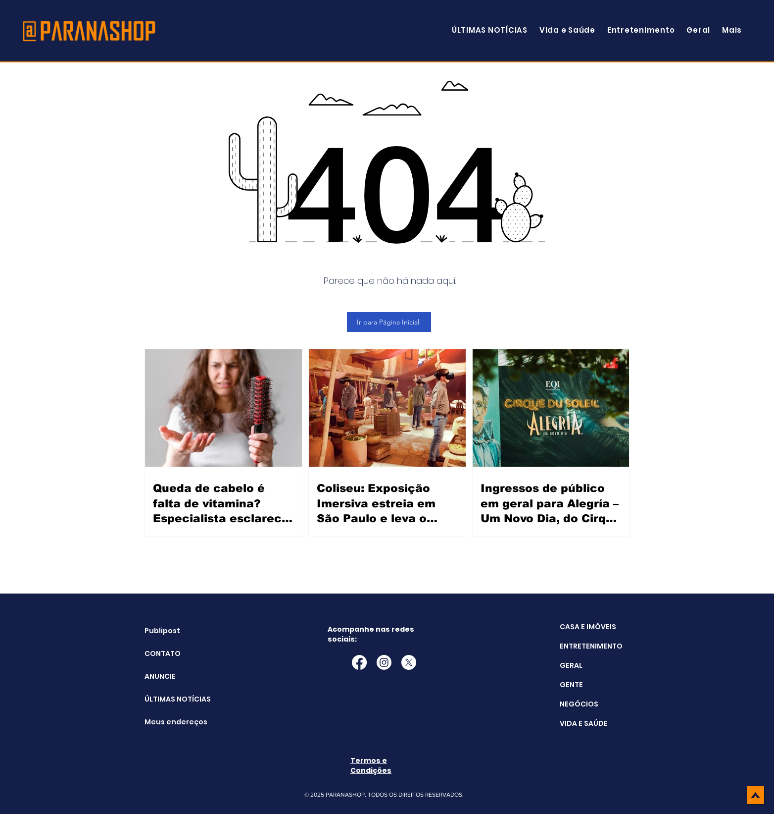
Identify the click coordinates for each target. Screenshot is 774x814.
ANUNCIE (160, 676)
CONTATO (163, 653)
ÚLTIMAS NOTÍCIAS (169, 699)
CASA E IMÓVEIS (588, 627)
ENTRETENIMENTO (591, 646)
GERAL (571, 665)
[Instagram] (384, 662)
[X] (408, 662)
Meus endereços (169, 722)
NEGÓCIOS (579, 704)
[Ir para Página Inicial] (389, 322)
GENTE (571, 685)
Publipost (162, 631)
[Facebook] (359, 662)
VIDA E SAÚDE (584, 723)
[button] (732, 30)
